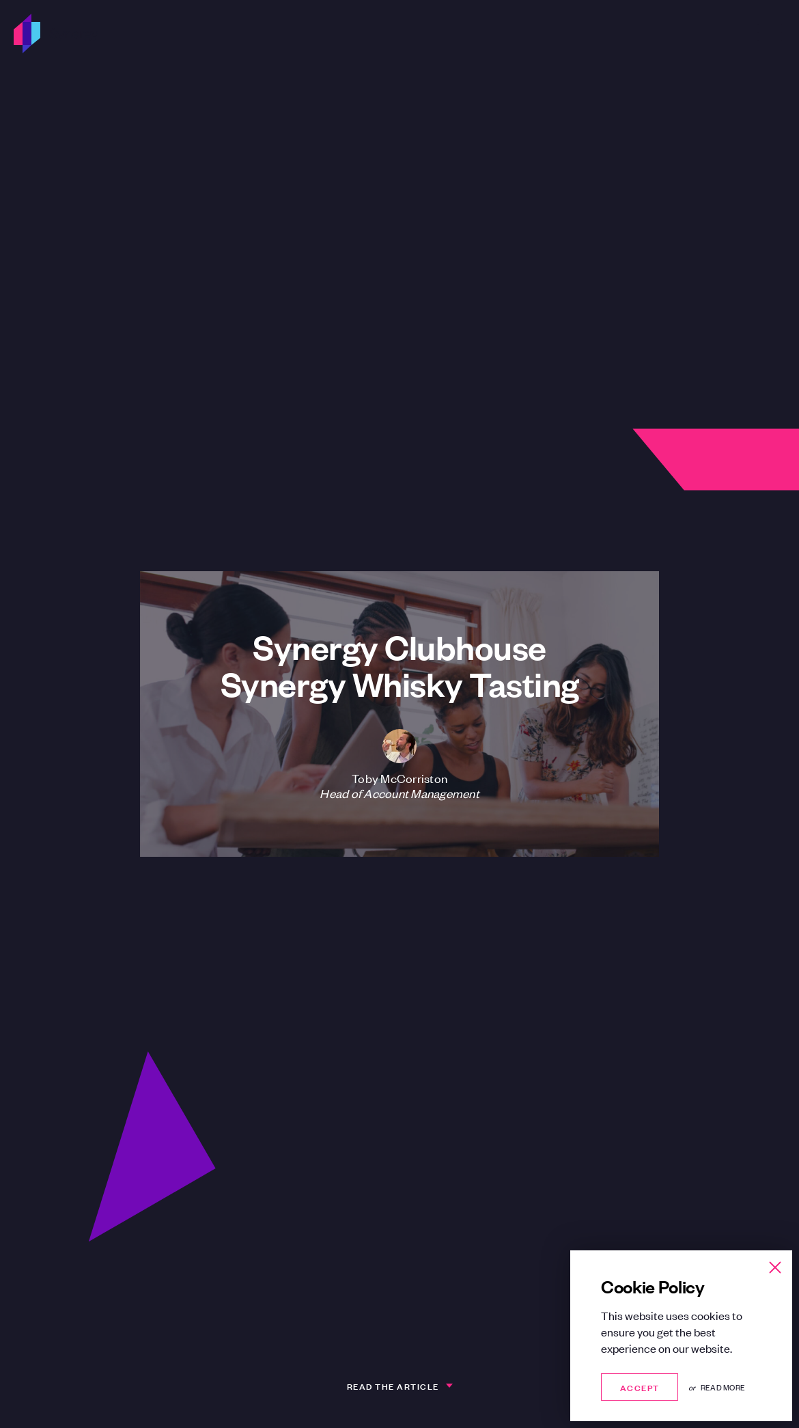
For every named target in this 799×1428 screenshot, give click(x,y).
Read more (723, 1387)
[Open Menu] (769, 33)
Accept (639, 1386)
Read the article (393, 1385)
